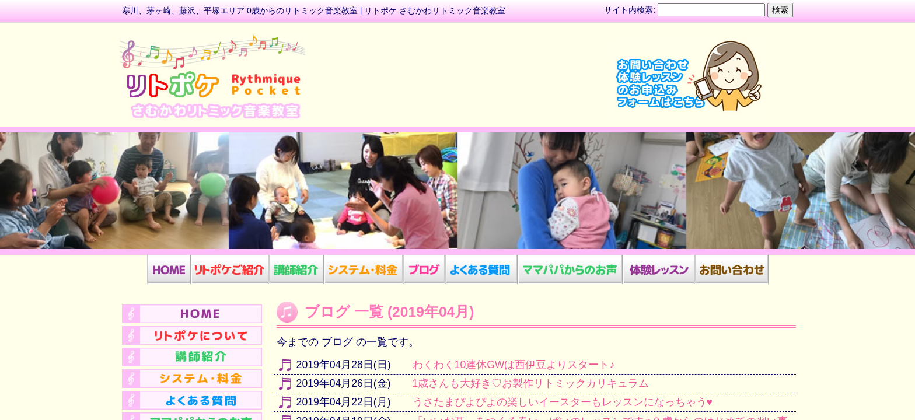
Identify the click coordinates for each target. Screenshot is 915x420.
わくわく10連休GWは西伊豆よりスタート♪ (514, 364)
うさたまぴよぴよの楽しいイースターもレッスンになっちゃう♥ (563, 402)
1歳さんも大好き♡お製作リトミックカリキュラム (531, 383)
